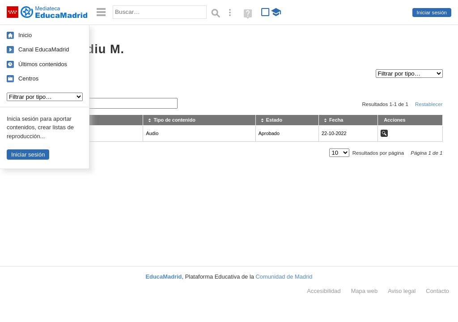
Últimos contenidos (42, 64)
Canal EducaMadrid (43, 49)
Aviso (402, 291)
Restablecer (429, 104)
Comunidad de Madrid (284, 276)
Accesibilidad (323, 291)
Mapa (364, 291)
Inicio (25, 35)
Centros (28, 78)
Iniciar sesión (432, 12)
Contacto (437, 291)
